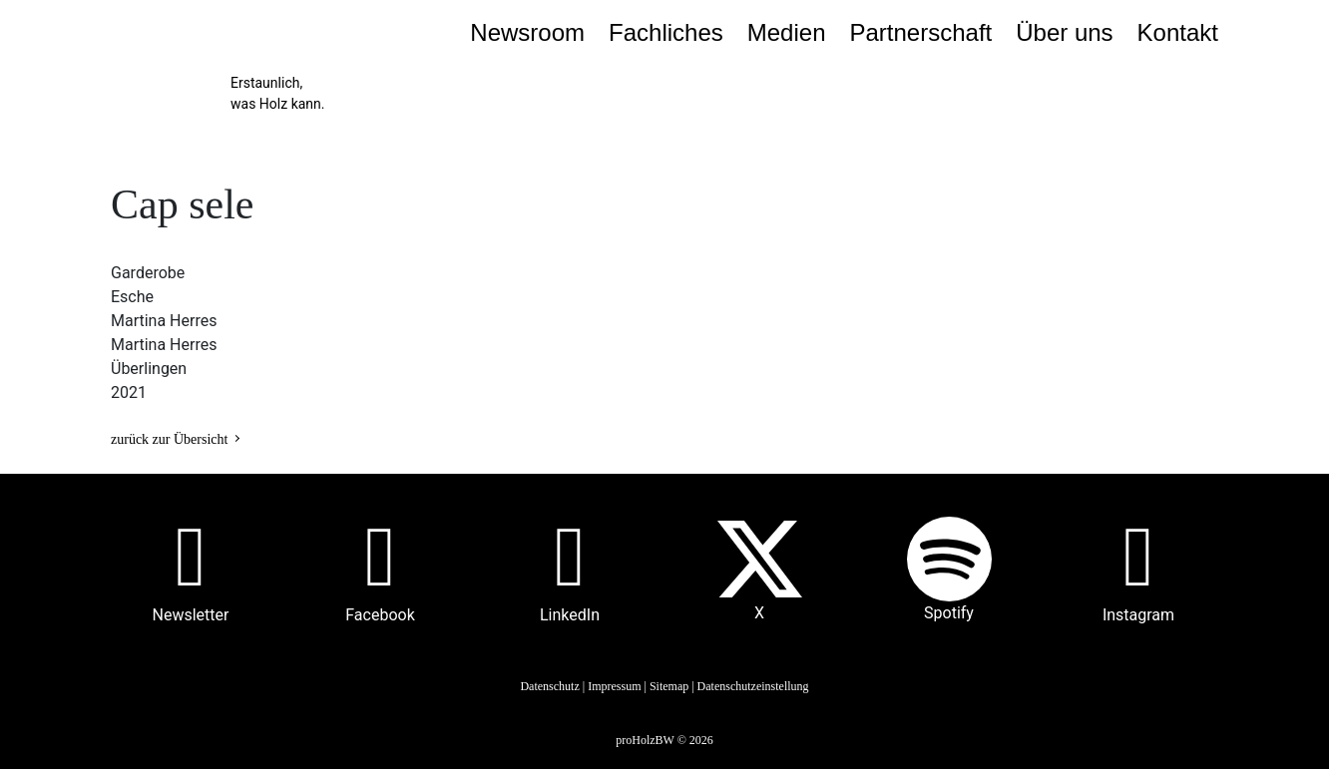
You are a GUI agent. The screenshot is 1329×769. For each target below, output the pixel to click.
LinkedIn (570, 614)
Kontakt (1177, 32)
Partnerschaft (920, 32)
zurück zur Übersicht (169, 439)
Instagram (1138, 614)
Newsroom (527, 32)
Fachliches (666, 32)
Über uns (1064, 32)
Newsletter (191, 614)
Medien (786, 32)
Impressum (614, 686)
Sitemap (669, 686)
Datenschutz (549, 686)
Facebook (379, 614)
